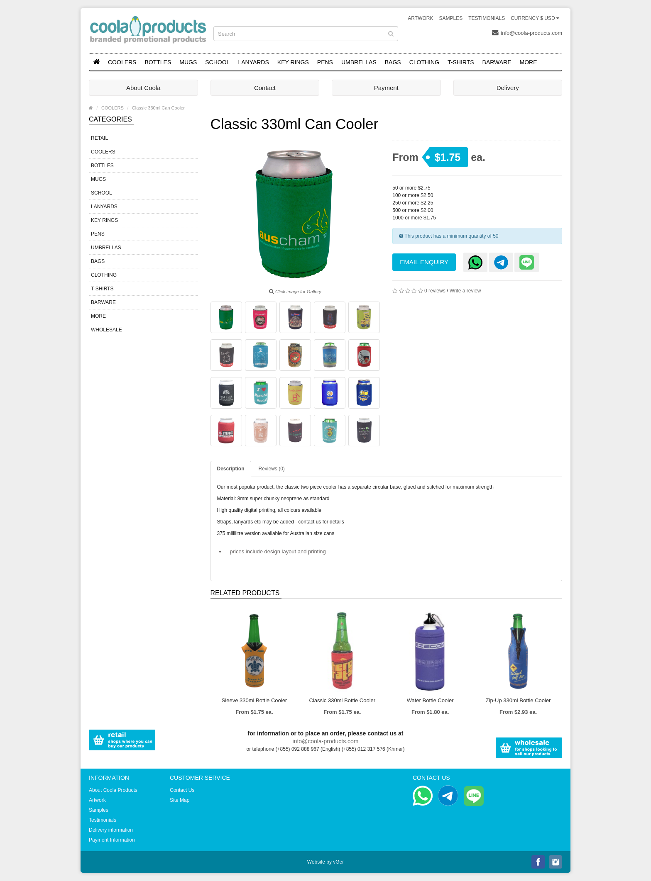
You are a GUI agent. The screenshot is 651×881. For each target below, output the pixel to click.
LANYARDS (253, 62)
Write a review (465, 291)
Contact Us (182, 790)
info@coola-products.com (527, 32)
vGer (338, 862)
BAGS (393, 62)
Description (231, 469)
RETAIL (99, 138)
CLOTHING (424, 62)
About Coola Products (113, 790)
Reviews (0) (272, 469)
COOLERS (122, 62)
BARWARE (497, 62)
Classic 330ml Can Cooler (158, 107)
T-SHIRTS (461, 62)
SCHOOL (217, 62)
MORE (528, 62)
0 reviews (434, 291)
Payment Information (112, 840)
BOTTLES (157, 62)
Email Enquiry (424, 261)
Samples (451, 18)
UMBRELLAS (359, 62)
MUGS (188, 62)
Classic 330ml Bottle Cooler (342, 700)
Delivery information (111, 830)
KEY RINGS (293, 62)
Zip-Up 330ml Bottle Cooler (518, 700)
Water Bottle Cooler (430, 700)
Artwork (420, 18)
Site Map (179, 800)
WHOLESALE (106, 330)
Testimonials (486, 18)
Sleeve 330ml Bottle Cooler (254, 700)
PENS (325, 62)
